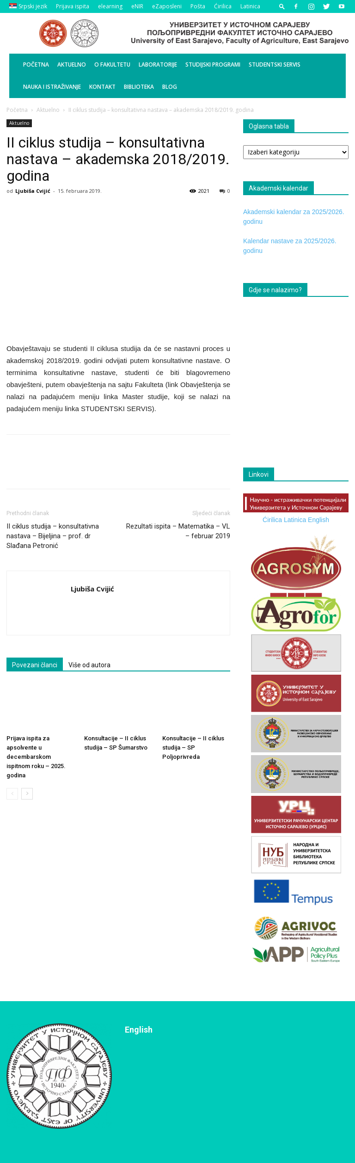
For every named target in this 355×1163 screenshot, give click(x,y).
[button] (282, 6)
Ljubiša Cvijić (32, 190)
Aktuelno (71, 64)
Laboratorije (158, 64)
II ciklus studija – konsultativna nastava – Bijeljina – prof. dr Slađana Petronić (52, 536)
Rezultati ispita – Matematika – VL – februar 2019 (178, 531)
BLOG (169, 87)
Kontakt (102, 87)
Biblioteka (139, 87)
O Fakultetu (112, 64)
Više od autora (89, 665)
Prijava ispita (72, 6)
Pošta (197, 6)
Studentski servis (274, 64)
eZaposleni (167, 6)
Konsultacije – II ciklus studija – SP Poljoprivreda (193, 747)
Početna (36, 64)
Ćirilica (223, 6)
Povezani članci (34, 665)
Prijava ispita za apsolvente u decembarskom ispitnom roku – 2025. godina (36, 757)
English (318, 519)
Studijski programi (212, 64)
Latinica (250, 6)
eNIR (137, 6)
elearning (110, 6)
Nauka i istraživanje (52, 87)
